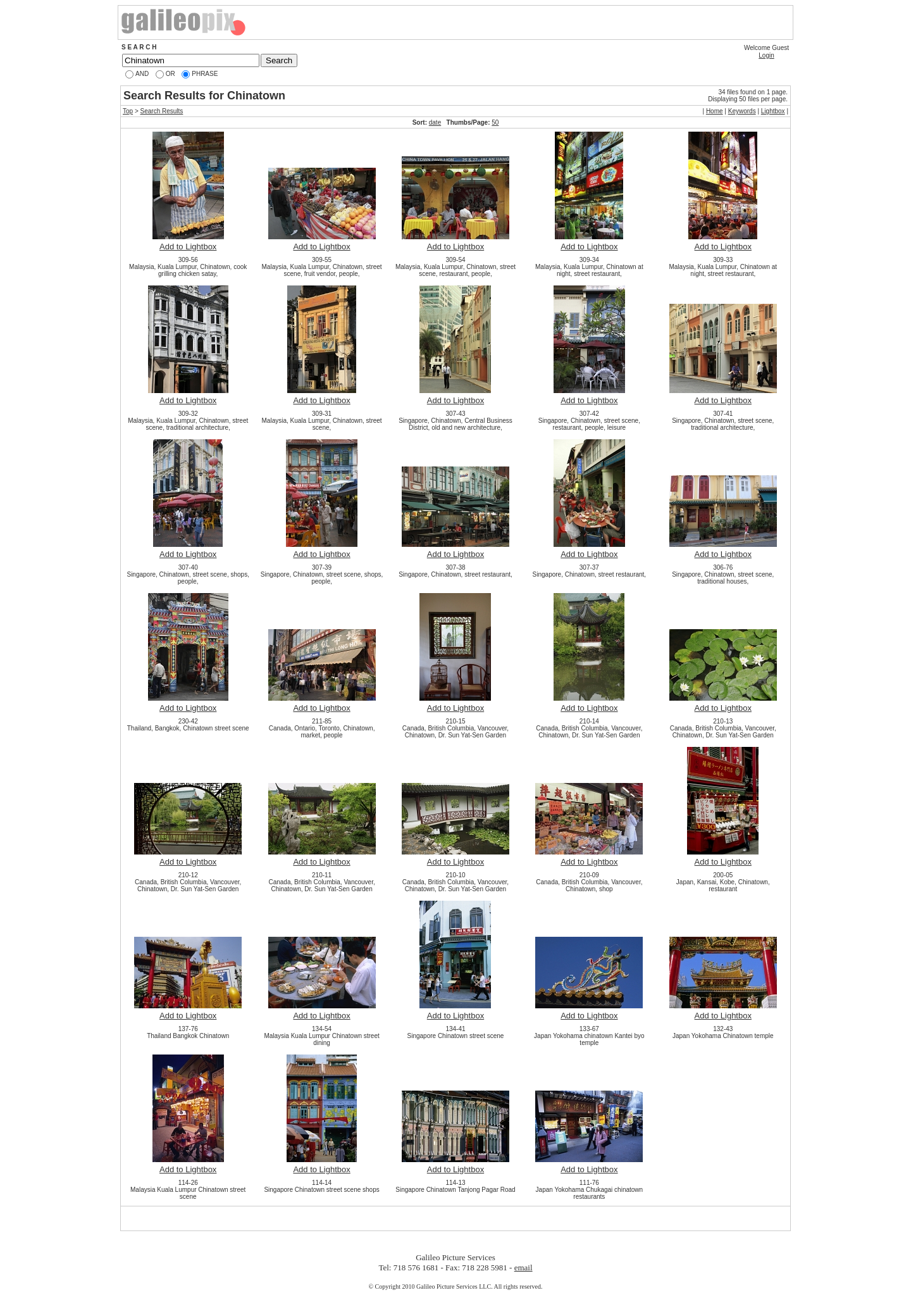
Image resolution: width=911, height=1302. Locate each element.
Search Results (161, 111)
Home (714, 111)
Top (128, 111)
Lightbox (773, 111)
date (435, 122)
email (523, 1267)
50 (495, 122)
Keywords (742, 111)
